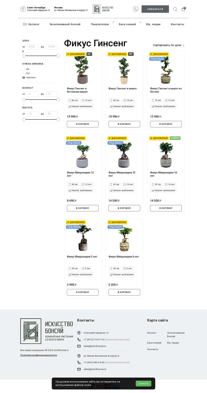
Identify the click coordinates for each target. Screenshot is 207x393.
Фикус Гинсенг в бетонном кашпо (77, 90)
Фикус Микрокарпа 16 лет (163, 174)
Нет (28, 73)
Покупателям (100, 24)
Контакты (177, 24)
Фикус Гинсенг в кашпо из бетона (166, 90)
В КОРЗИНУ (82, 124)
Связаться (155, 9)
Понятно (143, 383)
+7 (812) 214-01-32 (94, 339)
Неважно (31, 77)
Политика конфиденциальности (38, 355)
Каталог (31, 24)
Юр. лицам (153, 24)
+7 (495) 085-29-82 (94, 362)
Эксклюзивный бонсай (65, 24)
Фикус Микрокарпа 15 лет (121, 174)
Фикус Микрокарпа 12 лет (80, 174)
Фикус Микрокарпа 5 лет (82, 256)
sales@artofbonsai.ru (95, 346)
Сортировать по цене (167, 45)
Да (27, 69)
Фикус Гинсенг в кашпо (122, 88)
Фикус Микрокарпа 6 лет (123, 256)
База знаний (127, 24)
